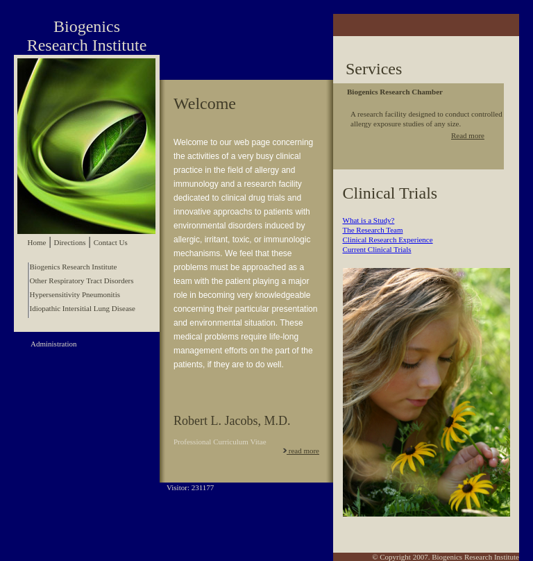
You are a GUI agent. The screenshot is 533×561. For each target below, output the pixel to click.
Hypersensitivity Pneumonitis (75, 294)
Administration (54, 344)
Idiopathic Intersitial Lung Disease (82, 308)
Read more (467, 135)
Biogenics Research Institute (73, 266)
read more (300, 450)
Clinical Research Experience (388, 239)
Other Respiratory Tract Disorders (82, 280)
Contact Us (111, 242)
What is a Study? (369, 220)
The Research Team (373, 230)
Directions (70, 242)
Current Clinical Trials (377, 249)
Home (37, 242)
